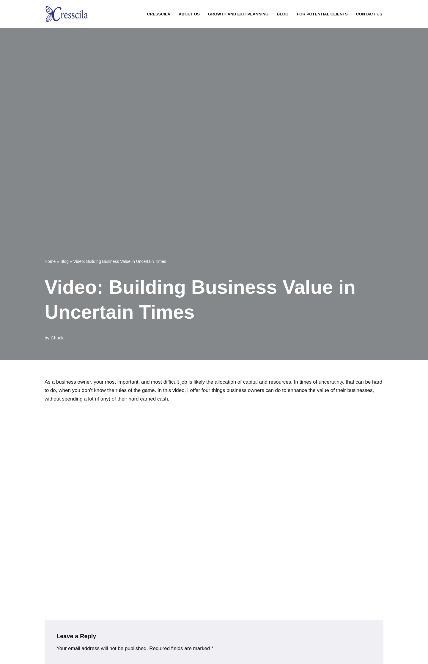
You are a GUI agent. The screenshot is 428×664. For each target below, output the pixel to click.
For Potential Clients (322, 14)
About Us (189, 14)
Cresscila (158, 14)
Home (50, 261)
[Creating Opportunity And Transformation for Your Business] (67, 14)
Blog (282, 14)
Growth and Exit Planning (238, 14)
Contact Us (369, 14)
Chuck (57, 337)
